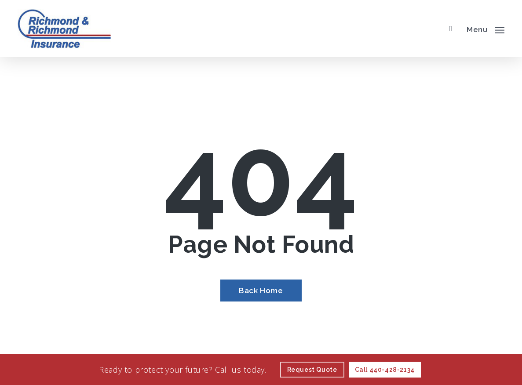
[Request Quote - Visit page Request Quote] (312, 370)
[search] (450, 28)
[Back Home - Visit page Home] (260, 290)
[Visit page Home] (64, 28)
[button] (485, 28)
